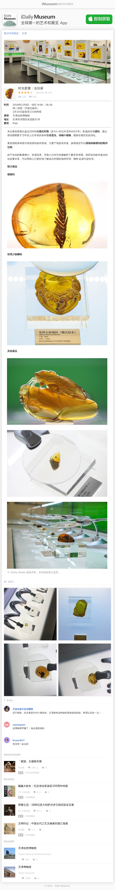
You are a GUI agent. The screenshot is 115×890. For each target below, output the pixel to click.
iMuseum (65, 886)
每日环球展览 (11, 33)
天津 (24, 33)
